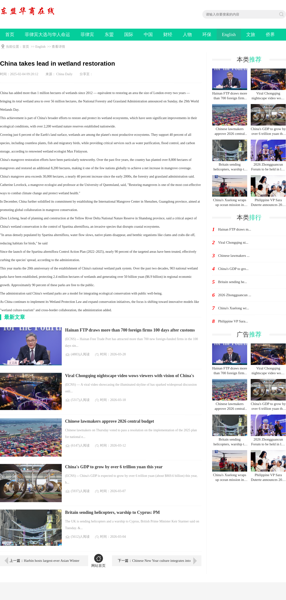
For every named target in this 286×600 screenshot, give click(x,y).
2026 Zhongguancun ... (234, 295)
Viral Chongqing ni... (233, 242)
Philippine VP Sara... (233, 321)
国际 (128, 34)
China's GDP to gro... (233, 269)
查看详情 (58, 46)
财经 (167, 34)
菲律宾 (87, 34)
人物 (187, 34)
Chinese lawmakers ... (234, 256)
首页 (9, 34)
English (229, 34)
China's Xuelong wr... (233, 308)
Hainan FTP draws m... (234, 229)
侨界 (270, 34)
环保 (206, 34)
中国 (148, 34)
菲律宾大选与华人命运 (47, 34)
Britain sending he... (232, 282)
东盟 (109, 34)
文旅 (250, 34)
